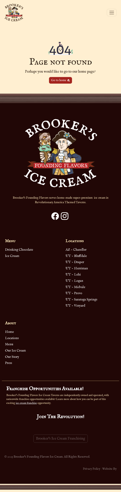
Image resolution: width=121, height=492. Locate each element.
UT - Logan (74, 281)
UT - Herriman (77, 268)
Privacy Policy (91, 469)
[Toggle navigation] (112, 12)
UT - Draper (75, 262)
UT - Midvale (75, 287)
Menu (9, 344)
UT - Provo (74, 293)
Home (9, 332)
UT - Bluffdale (76, 256)
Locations (12, 338)
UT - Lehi (73, 274)
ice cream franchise (26, 403)
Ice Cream (12, 256)
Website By (109, 469)
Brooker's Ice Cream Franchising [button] (60, 443)
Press (8, 363)
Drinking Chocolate (19, 250)
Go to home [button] (60, 80)
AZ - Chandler (76, 250)
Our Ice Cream (15, 351)
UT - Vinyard (75, 306)
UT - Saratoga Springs (81, 299)
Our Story (12, 357)
